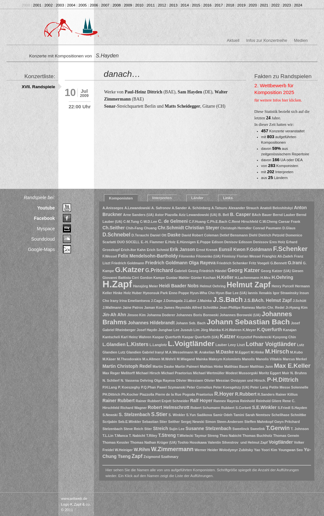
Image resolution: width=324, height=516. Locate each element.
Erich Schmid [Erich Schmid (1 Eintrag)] (158, 250)
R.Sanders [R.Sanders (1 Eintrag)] (266, 394)
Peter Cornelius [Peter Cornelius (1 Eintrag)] (199, 387)
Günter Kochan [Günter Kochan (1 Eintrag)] (203, 278)
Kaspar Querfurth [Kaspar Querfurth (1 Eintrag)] (166, 337)
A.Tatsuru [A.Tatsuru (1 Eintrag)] (219, 208)
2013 (173, 5)
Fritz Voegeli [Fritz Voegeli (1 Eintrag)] (259, 263)
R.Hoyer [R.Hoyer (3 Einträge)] (224, 394)
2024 (298, 5)
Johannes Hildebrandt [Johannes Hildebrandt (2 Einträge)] (151, 322)
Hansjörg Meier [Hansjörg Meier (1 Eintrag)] (145, 286)
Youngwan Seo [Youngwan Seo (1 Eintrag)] (290, 450)
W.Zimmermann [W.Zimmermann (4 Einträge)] (172, 449)
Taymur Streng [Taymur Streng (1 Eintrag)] (206, 436)
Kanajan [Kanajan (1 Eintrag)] (289, 330)
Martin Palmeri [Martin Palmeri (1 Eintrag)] (187, 366)
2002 (48, 5)
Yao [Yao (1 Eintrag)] (257, 450)
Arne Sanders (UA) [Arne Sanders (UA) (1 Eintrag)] (138, 215)
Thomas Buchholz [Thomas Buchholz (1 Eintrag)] (257, 436)
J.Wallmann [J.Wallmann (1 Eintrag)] (112, 307)
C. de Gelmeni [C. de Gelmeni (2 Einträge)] (173, 221)
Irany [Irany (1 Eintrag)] (114, 301)
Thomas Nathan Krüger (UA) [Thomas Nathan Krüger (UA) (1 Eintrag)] (153, 442)
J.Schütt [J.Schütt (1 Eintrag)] (299, 301)
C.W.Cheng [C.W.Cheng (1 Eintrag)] (268, 221)
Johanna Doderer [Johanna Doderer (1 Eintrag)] (161, 315)
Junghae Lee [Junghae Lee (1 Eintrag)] (168, 330)
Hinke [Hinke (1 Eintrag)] (117, 293)
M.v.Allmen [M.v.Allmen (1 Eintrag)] (151, 359)
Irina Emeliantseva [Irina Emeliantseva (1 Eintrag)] (135, 301)
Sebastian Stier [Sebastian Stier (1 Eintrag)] (154, 422)
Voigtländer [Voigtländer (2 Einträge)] (281, 442)
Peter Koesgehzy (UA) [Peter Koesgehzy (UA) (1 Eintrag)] (231, 387)
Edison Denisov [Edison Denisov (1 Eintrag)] (224, 242)
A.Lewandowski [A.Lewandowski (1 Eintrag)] (137, 208)
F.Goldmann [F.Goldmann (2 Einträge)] (259, 249)
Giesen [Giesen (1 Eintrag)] (298, 271)
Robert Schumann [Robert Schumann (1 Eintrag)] (205, 408)
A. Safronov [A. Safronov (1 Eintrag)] (161, 208)
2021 (264, 5)
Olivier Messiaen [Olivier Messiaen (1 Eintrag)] (189, 380)
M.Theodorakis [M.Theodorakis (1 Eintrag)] (129, 359)
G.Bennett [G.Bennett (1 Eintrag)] (278, 263)
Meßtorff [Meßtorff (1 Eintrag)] (128, 373)
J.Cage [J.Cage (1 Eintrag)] (156, 301)
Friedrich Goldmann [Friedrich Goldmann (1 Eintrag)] (127, 263)
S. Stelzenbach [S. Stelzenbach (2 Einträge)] (134, 414)
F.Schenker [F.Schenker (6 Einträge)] (290, 248)
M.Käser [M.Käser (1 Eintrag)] (109, 359)
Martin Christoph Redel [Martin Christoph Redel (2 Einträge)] (126, 366)
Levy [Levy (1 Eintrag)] (232, 345)
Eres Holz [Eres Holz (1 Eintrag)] (277, 242)
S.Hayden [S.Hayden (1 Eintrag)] (299, 408)
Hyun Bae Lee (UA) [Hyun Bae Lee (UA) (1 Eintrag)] (231, 293)
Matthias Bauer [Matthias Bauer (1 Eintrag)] (236, 366)
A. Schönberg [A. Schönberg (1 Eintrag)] (199, 208)
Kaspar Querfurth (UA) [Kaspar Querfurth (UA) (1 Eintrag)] (200, 337)
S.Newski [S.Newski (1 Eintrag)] (110, 415)
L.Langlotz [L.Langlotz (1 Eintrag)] (158, 345)
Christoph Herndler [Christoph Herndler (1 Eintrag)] (236, 228)
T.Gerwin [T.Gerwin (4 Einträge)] (278, 428)
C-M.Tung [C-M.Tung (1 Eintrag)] (131, 221)
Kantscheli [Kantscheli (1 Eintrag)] (111, 337)
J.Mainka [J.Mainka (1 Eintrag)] (204, 301)
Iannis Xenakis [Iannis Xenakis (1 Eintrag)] (260, 293)
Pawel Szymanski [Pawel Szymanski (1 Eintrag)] (171, 387)
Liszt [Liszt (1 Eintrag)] (241, 345)
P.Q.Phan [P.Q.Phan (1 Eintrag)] (148, 387)
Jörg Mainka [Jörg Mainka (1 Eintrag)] (211, 330)
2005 (82, 5)
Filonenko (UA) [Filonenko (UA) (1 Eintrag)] (208, 256)
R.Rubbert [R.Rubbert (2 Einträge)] (246, 394)
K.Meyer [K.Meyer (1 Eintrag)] (249, 330)
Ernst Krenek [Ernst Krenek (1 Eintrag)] (206, 250)
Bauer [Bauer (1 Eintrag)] (267, 215)
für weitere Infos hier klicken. (278, 100)
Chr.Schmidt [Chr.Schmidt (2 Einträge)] (171, 227)
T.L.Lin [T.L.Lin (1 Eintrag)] (107, 436)
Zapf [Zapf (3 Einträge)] (137, 456)
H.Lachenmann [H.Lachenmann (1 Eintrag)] (247, 278)
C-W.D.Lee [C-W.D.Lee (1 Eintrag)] (148, 221)
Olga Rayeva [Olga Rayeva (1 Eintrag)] (164, 380)
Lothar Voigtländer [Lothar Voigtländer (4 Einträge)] (271, 344)
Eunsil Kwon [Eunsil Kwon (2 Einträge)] (232, 249)
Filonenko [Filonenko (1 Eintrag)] (187, 256)
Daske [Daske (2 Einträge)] (174, 235)
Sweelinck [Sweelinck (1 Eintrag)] (240, 429)
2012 (162, 5)
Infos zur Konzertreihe (266, 40)
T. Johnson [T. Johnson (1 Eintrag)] (300, 429)
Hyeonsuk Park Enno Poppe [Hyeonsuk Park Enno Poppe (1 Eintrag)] (166, 293)
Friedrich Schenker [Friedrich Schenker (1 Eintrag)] (232, 263)
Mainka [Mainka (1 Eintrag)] (202, 359)
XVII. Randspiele (38, 86)
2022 (275, 5)
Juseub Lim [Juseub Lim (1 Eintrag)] (190, 330)
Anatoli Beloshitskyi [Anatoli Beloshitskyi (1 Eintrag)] (276, 208)
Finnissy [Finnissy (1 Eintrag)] (229, 256)
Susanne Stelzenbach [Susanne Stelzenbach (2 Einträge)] (209, 428)
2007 (105, 5)
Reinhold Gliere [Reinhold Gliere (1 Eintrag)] (269, 401)
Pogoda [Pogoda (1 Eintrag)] (188, 394)
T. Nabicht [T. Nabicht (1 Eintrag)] (137, 436)
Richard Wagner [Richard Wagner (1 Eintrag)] (134, 408)
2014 (184, 5)
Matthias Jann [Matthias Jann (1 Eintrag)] (261, 366)
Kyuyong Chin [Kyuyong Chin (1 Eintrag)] (284, 337)
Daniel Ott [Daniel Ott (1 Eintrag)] (158, 235)
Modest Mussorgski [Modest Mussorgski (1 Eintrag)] (242, 373)
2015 (196, 5)
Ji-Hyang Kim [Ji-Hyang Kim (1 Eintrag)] (296, 307)
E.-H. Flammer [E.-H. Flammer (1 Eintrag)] (152, 242)
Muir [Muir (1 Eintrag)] (285, 373)
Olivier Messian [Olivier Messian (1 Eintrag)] (216, 380)
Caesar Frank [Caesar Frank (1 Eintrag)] (289, 221)
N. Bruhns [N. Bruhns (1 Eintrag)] (298, 373)
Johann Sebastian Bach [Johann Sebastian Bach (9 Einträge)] (248, 322)
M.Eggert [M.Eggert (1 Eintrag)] (242, 352)
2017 (218, 5)
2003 (60, 5)
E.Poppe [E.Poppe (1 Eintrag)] (204, 242)
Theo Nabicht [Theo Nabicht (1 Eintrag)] (231, 436)
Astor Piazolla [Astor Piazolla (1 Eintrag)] (166, 215)
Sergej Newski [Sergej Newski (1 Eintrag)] (192, 422)
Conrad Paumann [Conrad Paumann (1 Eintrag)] (267, 228)
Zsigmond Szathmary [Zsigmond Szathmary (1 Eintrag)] (161, 457)
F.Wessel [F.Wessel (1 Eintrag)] (109, 256)
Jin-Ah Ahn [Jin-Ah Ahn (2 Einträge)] (114, 314)
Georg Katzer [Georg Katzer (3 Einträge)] (243, 270)
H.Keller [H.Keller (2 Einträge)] (225, 277)
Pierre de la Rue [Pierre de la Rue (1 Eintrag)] (168, 394)
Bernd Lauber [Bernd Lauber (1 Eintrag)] (284, 215)
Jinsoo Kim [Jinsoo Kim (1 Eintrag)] (136, 315)
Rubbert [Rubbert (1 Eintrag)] (228, 408)
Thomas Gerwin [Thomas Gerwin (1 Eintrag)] (286, 436)
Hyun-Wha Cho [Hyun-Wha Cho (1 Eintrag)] (202, 293)
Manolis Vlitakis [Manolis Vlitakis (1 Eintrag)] (269, 359)
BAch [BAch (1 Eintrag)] (256, 215)
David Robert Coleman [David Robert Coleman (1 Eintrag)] (200, 235)
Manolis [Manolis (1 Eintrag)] (248, 359)
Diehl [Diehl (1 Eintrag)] (253, 235)
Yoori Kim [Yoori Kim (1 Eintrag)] (269, 450)
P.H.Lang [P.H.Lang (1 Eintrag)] (109, 387)
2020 (253, 5)
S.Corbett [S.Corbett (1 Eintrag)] (243, 408)
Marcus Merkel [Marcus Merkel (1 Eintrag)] (295, 359)
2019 (241, 5)
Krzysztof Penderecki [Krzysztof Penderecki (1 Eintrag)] (254, 337)
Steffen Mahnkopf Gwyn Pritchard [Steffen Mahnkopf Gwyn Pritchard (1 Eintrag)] (272, 422)
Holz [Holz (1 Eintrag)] (127, 293)
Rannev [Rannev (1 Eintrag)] (220, 401)
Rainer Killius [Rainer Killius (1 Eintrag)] (287, 394)
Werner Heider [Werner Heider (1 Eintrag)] (206, 450)
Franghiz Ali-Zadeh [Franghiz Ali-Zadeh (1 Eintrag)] (277, 256)
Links (228, 198)
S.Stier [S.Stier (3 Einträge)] (159, 414)
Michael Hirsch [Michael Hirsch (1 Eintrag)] (148, 373)
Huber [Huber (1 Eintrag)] (137, 293)
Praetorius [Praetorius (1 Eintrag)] (204, 394)
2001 (37, 5)
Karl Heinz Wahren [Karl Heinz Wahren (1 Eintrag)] (136, 337)
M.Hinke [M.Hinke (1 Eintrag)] (257, 352)
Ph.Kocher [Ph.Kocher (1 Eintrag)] (129, 394)
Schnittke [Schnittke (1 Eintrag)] (298, 415)
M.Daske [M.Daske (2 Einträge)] (225, 352)
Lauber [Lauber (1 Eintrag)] (221, 345)
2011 (150, 5)
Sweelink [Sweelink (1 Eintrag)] (257, 429)
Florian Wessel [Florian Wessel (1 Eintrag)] (249, 256)
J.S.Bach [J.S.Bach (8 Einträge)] (228, 299)
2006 (94, 5)
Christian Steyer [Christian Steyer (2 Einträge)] (202, 227)
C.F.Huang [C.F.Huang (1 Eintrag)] (197, 221)
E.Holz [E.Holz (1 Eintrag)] (170, 242)
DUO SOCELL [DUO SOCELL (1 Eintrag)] (128, 242)
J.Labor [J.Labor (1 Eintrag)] (190, 301)
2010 (139, 5)
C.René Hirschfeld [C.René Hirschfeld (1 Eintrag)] (243, 221)
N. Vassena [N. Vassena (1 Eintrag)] (130, 380)
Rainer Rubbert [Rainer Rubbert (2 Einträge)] (118, 400)
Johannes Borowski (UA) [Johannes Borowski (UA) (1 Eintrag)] (240, 315)
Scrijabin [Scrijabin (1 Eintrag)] (109, 422)
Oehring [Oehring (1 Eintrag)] (146, 380)
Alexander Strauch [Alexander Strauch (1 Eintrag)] (243, 208)
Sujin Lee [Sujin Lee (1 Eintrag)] (176, 429)
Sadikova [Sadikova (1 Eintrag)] (204, 415)
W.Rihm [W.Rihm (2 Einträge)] (142, 449)
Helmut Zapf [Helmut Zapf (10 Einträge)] (249, 285)
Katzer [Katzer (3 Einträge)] (228, 336)
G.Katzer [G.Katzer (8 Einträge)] (129, 270)
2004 (71, 5)
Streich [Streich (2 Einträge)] (160, 428)
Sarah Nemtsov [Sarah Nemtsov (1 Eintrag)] (258, 415)
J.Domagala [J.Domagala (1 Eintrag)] (173, 301)
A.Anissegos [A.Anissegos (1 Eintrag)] (112, 208)
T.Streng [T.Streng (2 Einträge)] (167, 435)
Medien (300, 40)
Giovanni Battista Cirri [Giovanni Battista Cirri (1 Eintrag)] (120, 278)
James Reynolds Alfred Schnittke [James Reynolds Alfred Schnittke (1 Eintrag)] (191, 307)
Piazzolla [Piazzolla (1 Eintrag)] (147, 394)
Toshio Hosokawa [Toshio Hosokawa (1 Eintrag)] (192, 442)
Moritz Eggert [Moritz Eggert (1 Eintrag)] (270, 373)
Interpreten (162, 198)
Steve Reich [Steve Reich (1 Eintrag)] (133, 429)
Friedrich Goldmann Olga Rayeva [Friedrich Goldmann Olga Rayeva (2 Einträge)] (180, 262)
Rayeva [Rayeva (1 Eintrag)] (233, 401)
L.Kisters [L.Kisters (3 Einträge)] (138, 344)
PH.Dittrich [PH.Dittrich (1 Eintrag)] (111, 394)
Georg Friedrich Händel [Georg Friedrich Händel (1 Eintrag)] (207, 271)
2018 (230, 5)
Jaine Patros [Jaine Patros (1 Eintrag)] (132, 307)
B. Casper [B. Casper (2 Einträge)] (240, 214)
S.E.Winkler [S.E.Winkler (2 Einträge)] (264, 407)
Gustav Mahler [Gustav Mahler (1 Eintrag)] (178, 278)
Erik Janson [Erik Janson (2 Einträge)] (182, 249)
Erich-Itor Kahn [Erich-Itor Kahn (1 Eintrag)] (133, 250)
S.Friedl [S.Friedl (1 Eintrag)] (284, 408)
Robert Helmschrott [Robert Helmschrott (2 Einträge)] (169, 407)
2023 (287, 5)
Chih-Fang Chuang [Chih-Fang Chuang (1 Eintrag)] (141, 228)
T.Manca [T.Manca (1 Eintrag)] (121, 436)
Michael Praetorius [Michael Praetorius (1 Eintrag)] (176, 373)
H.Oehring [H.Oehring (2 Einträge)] (282, 277)
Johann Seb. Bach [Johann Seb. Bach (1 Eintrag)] (190, 323)
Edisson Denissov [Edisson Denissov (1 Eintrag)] (254, 242)
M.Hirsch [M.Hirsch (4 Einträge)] (277, 351)
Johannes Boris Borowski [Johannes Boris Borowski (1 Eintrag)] (197, 315)
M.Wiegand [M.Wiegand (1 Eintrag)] (186, 359)
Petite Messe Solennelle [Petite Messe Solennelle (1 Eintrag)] (288, 387)
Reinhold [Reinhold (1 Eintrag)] (247, 401)
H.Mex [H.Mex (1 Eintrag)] (265, 278)
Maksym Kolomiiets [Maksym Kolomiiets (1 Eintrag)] (225, 359)
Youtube (46, 207)
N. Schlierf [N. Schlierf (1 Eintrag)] (111, 380)
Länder (197, 198)
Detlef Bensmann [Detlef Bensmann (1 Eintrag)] (234, 235)
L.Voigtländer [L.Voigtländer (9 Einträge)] (191, 343)
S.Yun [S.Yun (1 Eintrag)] (191, 415)
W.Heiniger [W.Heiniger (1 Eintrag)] (124, 450)
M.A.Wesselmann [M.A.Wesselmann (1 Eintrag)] (179, 352)
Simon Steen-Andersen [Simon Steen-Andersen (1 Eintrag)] (224, 422)
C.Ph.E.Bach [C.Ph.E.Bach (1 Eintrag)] (217, 221)
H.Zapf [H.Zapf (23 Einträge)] (117, 284)
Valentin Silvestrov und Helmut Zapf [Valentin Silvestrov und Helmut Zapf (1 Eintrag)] (238, 442)
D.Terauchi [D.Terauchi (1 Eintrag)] (140, 235)
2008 (116, 5)
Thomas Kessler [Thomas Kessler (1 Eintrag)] (115, 442)
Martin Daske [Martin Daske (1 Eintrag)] (163, 366)
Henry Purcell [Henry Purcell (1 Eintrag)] (283, 286)
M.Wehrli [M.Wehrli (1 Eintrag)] (168, 359)
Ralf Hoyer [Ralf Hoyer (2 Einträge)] (201, 400)
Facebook (44, 218)
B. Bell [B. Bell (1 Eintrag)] (223, 215)
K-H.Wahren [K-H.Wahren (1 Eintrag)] (232, 330)
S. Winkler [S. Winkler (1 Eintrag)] (176, 415)
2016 (207, 5)
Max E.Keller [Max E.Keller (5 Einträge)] (292, 365)
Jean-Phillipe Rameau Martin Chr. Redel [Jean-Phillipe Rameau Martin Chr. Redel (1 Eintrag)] (251, 307)
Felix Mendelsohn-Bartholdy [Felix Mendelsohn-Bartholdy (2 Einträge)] (148, 256)
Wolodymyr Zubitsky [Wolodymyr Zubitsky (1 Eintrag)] (236, 450)
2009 (128, 5)
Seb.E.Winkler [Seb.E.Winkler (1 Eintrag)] (129, 422)
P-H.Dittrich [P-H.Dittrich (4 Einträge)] (282, 380)
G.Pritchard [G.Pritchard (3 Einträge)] (159, 270)
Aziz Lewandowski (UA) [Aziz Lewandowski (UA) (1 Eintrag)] (198, 215)
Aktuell (233, 40)
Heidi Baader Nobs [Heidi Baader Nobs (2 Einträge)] (179, 285)
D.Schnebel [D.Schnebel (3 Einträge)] (116, 234)
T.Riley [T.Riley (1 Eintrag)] (151, 436)
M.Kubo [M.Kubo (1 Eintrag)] (296, 352)
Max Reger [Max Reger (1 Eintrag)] (111, 373)
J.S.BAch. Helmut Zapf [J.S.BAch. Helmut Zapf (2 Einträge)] (268, 300)
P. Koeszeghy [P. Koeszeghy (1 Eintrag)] (129, 387)
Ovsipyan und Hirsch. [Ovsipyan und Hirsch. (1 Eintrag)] (248, 380)
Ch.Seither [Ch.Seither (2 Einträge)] (113, 227)
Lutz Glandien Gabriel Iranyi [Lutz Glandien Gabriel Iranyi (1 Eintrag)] (141, 352)
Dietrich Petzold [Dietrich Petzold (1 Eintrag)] (272, 235)
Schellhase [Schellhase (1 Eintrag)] (281, 415)
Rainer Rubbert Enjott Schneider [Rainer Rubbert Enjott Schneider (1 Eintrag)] (162, 401)
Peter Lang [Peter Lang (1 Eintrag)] (259, 387)
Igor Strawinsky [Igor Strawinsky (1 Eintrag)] (285, 293)
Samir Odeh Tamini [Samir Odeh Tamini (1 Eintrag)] (228, 415)
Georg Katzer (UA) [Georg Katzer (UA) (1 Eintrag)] (276, 271)
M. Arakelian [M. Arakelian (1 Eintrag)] (204, 352)
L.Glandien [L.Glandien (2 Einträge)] (113, 344)
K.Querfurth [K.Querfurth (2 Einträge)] (269, 329)
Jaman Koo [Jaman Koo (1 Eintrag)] (153, 307)
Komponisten (121, 198)
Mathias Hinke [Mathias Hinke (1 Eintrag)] (211, 366)
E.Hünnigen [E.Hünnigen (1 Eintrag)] (186, 242)
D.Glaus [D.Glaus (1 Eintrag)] (289, 228)
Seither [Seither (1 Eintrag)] (174, 422)
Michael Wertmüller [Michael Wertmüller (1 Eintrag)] (209, 373)
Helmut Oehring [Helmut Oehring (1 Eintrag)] (213, 286)
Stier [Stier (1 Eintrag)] (148, 429)
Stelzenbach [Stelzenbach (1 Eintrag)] (112, 429)
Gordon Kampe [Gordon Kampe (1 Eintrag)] (152, 278)
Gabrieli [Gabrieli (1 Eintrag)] (180, 271)
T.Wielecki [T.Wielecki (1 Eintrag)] (185, 436)
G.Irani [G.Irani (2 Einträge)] (295, 262)
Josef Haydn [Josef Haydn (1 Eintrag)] (147, 330)
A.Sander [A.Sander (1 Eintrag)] (179, 208)
